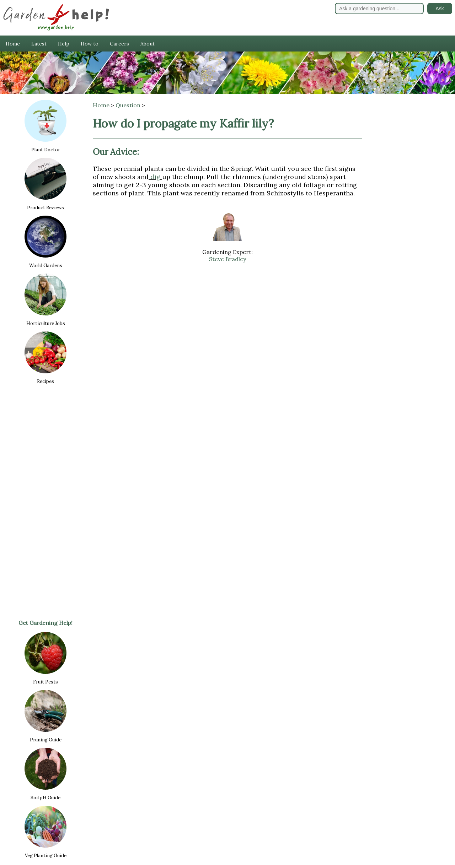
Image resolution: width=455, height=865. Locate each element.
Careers (119, 43)
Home (13, 43)
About (147, 43)
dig (155, 177)
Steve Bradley (227, 259)
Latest (39, 43)
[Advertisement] (45, 501)
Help (63, 43)
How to (89, 43)
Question (128, 105)
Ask (439, 8)
